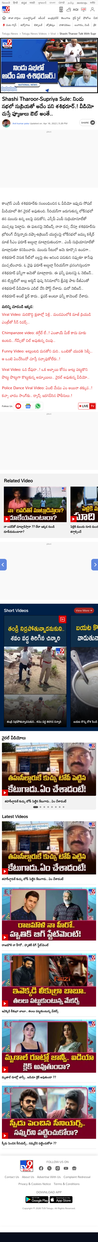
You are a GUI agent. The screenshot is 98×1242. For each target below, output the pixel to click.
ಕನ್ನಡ (24, 2)
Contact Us (12, 1177)
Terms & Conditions (67, 1184)
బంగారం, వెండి (82, 24)
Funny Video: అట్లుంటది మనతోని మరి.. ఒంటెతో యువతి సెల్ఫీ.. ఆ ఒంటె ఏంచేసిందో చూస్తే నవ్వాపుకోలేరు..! (47, 355)
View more (84, 610)
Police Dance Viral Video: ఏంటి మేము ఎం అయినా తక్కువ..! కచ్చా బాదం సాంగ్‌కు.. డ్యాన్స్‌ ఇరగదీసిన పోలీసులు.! (47, 391)
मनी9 (92, 2)
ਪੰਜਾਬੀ (62, 2)
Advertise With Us (49, 1177)
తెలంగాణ (65, 17)
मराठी (32, 2)
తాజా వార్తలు (14, 17)
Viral (53, 33)
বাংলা (52, 2)
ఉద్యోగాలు (25, 24)
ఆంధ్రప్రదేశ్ (53, 17)
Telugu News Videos (34, 33)
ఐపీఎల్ (42, 17)
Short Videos (16, 610)
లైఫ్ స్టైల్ (77, 17)
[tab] (35, 807)
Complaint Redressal (77, 1177)
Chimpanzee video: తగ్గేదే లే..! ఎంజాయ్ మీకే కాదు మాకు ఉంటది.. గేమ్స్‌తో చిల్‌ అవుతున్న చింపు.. (44, 336)
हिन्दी (15, 2)
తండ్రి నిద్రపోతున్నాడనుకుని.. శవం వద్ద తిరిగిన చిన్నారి (34, 721)
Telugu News (10, 33)
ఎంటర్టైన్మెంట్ (29, 17)
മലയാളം (82, 2)
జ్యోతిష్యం (50, 24)
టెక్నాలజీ (38, 24)
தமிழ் (71, 2)
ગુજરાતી (42, 2)
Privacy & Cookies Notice (34, 1184)
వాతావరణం (64, 24)
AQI (75, 9)
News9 (6, 2)
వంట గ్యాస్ (11, 24)
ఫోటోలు (87, 17)
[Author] (6, 123)
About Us (28, 1177)
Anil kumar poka (21, 123)
